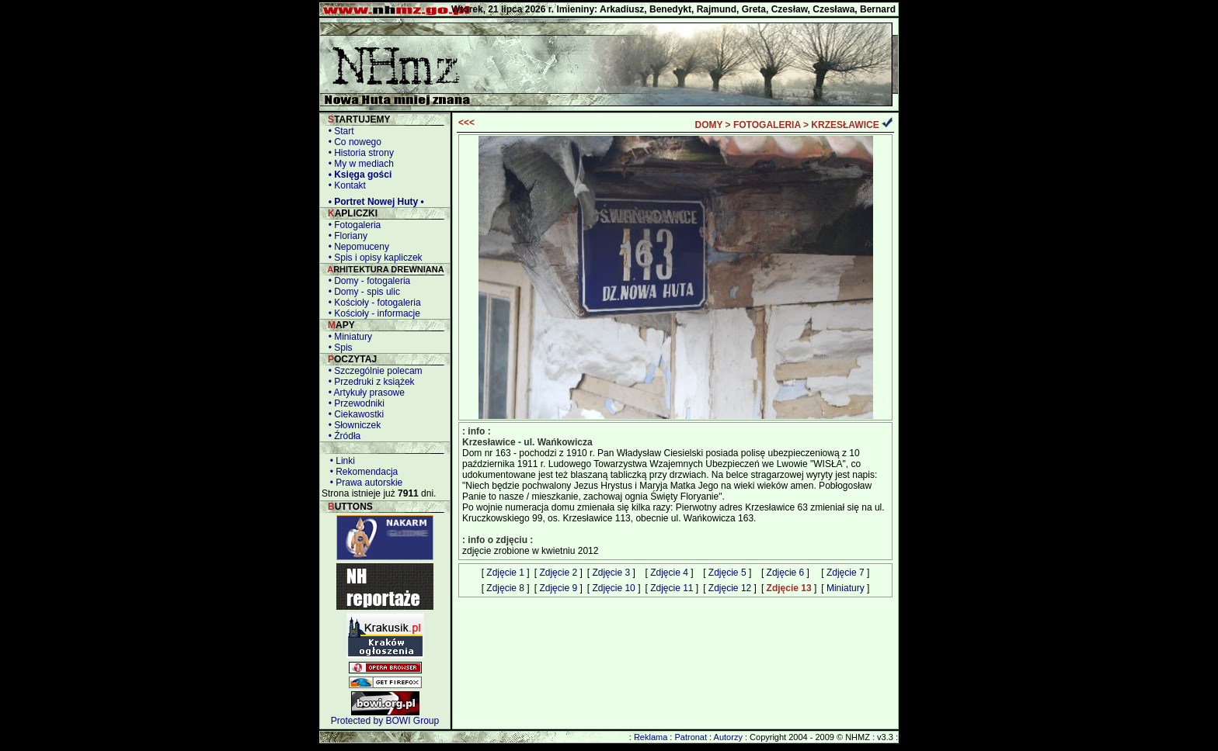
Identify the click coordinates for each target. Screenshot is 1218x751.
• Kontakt (344, 185)
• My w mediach (358, 163)
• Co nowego (352, 142)
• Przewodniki (354, 403)
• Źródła (341, 436)
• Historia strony (358, 152)
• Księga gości (357, 174)
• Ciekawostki (353, 414)
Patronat (690, 737)
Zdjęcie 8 (505, 588)
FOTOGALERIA (767, 124)
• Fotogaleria (352, 225)
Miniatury (845, 588)
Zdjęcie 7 (845, 572)
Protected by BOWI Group (385, 720)
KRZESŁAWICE (845, 124)
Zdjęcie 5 (727, 572)
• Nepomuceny (356, 246)
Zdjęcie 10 (613, 588)
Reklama (650, 737)
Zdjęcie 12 (729, 588)
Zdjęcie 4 (669, 572)
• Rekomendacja (361, 471)
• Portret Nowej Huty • (373, 201)
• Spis (338, 347)
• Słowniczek (352, 425)
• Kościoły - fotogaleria (372, 302)
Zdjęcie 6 (786, 572)
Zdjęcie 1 (505, 572)
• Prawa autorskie (363, 482)
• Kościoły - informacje (371, 313)
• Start (338, 131)
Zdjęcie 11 (671, 588)
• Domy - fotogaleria (366, 280)
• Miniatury (347, 336)
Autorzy (728, 737)
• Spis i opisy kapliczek (373, 257)
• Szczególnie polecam (373, 370)
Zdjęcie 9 (558, 588)
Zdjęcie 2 (558, 572)
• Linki (340, 460)
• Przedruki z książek (369, 381)
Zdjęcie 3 (611, 572)
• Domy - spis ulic (361, 291)
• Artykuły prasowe (364, 392)
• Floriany (345, 235)
